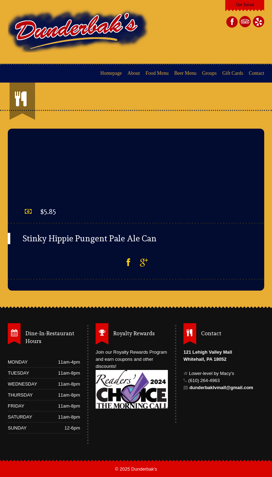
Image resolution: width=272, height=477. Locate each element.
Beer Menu (185, 73)
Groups (209, 73)
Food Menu (157, 73)
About (134, 73)
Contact (256, 73)
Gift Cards (232, 73)
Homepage (111, 73)
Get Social (245, 4)
